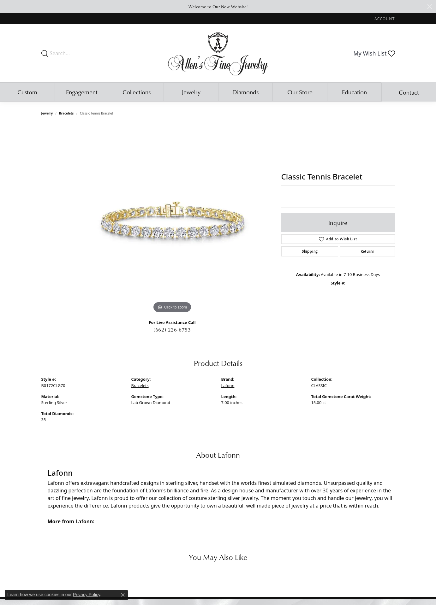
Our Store (300, 92)
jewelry (47, 113)
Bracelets (66, 113)
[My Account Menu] (384, 18)
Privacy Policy (86, 594)
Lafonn (228, 385)
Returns (367, 251)
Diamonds (245, 92)
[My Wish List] (374, 53)
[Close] (429, 6)
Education (354, 92)
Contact (409, 92)
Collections (136, 92)
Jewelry (191, 92)
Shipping (310, 251)
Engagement (82, 92)
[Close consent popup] (123, 595)
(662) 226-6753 (172, 329)
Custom (27, 92)
